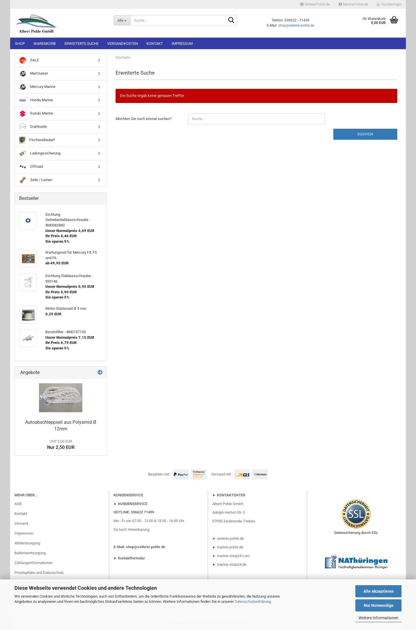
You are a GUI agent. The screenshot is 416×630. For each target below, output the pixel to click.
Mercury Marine (37, 87)
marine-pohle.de (230, 547)
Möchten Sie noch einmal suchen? (144, 119)
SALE (29, 60)
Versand (21, 523)
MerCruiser (33, 73)
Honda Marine (36, 100)
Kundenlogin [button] (389, 4)
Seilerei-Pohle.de (315, 4)
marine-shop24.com (233, 556)
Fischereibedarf (37, 140)
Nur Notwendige (378, 605)
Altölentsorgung (27, 543)
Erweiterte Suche (81, 43)
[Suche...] (122, 20)
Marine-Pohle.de (353, 4)
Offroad (31, 166)
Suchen (365, 134)
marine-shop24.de (231, 564)
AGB (18, 504)
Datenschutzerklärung (253, 601)
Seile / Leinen (35, 180)
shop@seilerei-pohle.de (296, 25)
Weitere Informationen (378, 618)
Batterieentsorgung (30, 553)
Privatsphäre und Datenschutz (39, 572)
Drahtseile (33, 126)
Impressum (182, 43)
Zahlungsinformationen (33, 563)
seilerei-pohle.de (230, 538)
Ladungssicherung (39, 153)
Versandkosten (122, 43)
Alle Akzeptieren (378, 591)
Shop (20, 43)
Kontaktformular (131, 558)
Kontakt (154, 43)
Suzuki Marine (36, 113)
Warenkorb (45, 43)
